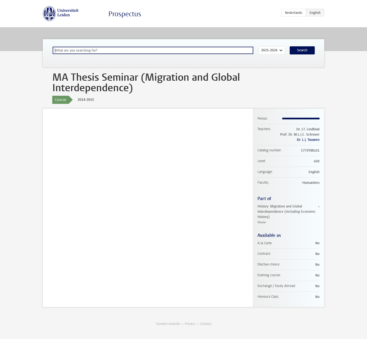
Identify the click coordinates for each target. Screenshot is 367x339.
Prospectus (124, 14)
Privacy (190, 324)
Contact (205, 324)
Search (302, 50)
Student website (168, 324)
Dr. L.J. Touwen (308, 140)
